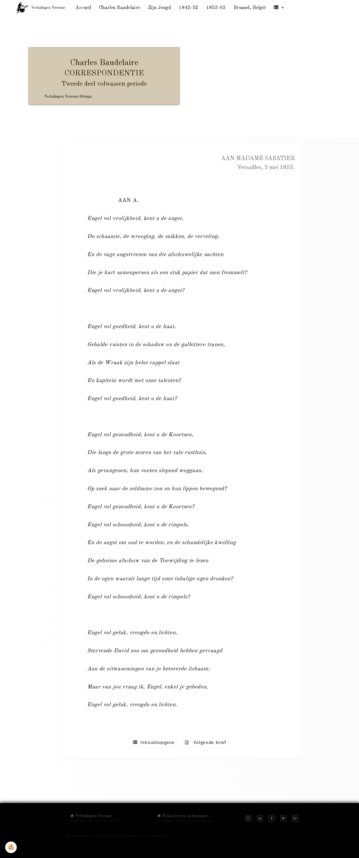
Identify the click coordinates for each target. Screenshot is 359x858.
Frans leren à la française (182, 816)
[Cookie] (11, 847)
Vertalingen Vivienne (91, 816)
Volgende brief (205, 742)
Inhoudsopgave (153, 742)
